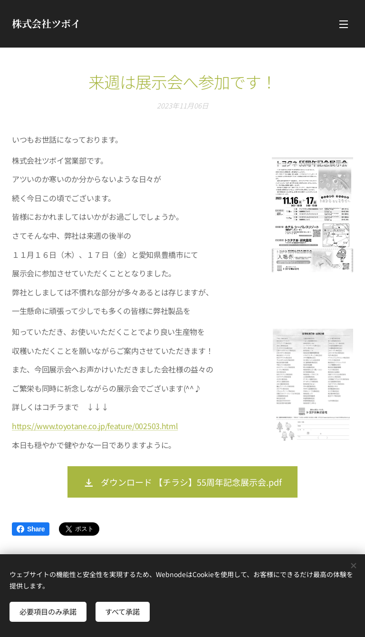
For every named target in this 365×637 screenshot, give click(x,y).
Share (31, 529)
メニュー (343, 24)
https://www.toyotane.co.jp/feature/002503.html (95, 425)
